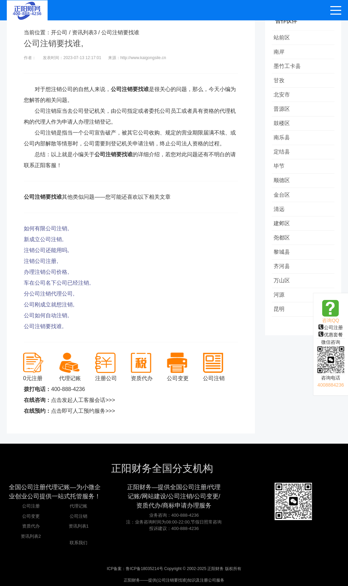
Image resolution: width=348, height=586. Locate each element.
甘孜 (280, 84)
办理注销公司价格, (46, 272)
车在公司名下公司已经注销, (57, 283)
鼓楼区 (283, 129)
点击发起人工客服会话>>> (83, 400)
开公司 (59, 32)
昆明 (280, 328)
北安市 (283, 99)
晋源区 (283, 114)
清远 (280, 221)
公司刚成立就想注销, (49, 304)
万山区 (283, 298)
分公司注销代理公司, (49, 294)
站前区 (283, 38)
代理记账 (78, 506)
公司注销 (78, 516)
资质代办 (31, 526)
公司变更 (31, 516)
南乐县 (283, 145)
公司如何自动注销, (46, 315)
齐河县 (283, 282)
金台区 (283, 206)
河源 (280, 313)
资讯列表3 (84, 32)
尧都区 (283, 252)
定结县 (283, 160)
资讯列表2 (31, 536)
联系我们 (78, 542)
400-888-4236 (68, 389)
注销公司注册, (41, 261)
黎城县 (283, 267)
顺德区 (283, 191)
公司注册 (330, 327)
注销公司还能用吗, (46, 250)
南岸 (280, 53)
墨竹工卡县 (288, 68)
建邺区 (283, 236)
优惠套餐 (330, 334)
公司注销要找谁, (43, 326)
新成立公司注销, (43, 239)
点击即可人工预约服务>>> (83, 411)
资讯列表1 (79, 526)
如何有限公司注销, (46, 228)
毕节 (280, 175)
